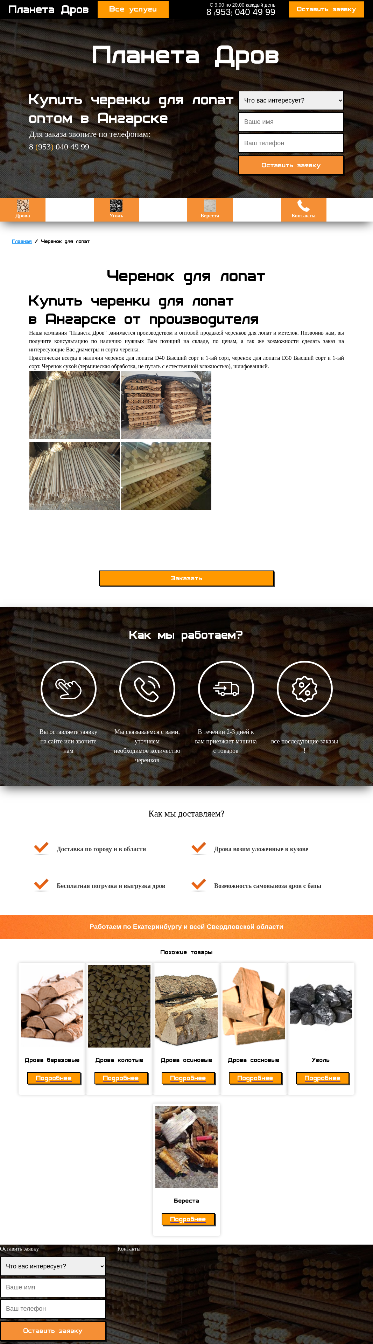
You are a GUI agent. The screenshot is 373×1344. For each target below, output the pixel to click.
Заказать (187, 578)
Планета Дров (49, 9)
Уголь (117, 209)
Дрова (22, 209)
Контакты (303, 209)
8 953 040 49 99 (240, 12)
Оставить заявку (326, 9)
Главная (22, 241)
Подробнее (54, 1078)
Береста (209, 209)
